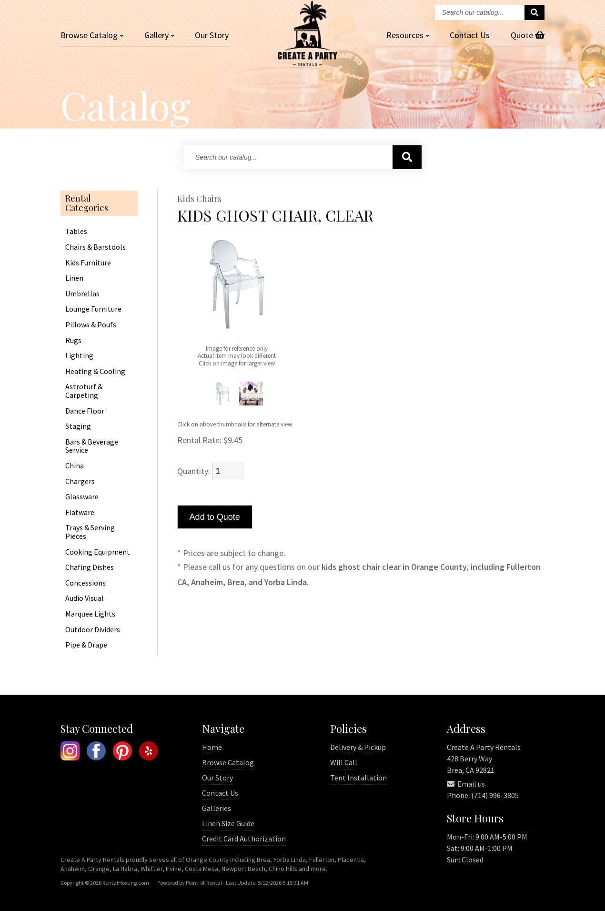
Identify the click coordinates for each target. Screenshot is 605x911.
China (74, 466)
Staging (78, 426)
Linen (74, 278)
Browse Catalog (228, 762)
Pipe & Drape (86, 645)
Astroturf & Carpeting (83, 391)
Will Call (343, 762)
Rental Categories (86, 203)
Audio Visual (84, 598)
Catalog (91, 35)
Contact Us (220, 793)
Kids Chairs (199, 199)
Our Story (212, 35)
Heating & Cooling (95, 371)
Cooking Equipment (97, 552)
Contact (470, 35)
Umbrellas (82, 294)
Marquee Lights (90, 614)
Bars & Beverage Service (91, 446)
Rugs (73, 340)
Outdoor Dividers (92, 630)
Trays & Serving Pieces (90, 532)
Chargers (80, 481)
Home (212, 747)
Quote (527, 35)
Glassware (82, 497)
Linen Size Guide (228, 823)
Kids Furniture (88, 263)
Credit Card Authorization (244, 838)
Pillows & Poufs (90, 325)
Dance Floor (84, 411)
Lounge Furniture (93, 309)
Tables (76, 231)
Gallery (159, 35)
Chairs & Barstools (95, 247)
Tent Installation (358, 777)
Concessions (85, 583)
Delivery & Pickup (358, 747)
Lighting (79, 356)
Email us (466, 784)
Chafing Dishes (89, 567)
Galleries (216, 808)
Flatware (79, 512)
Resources (407, 35)
